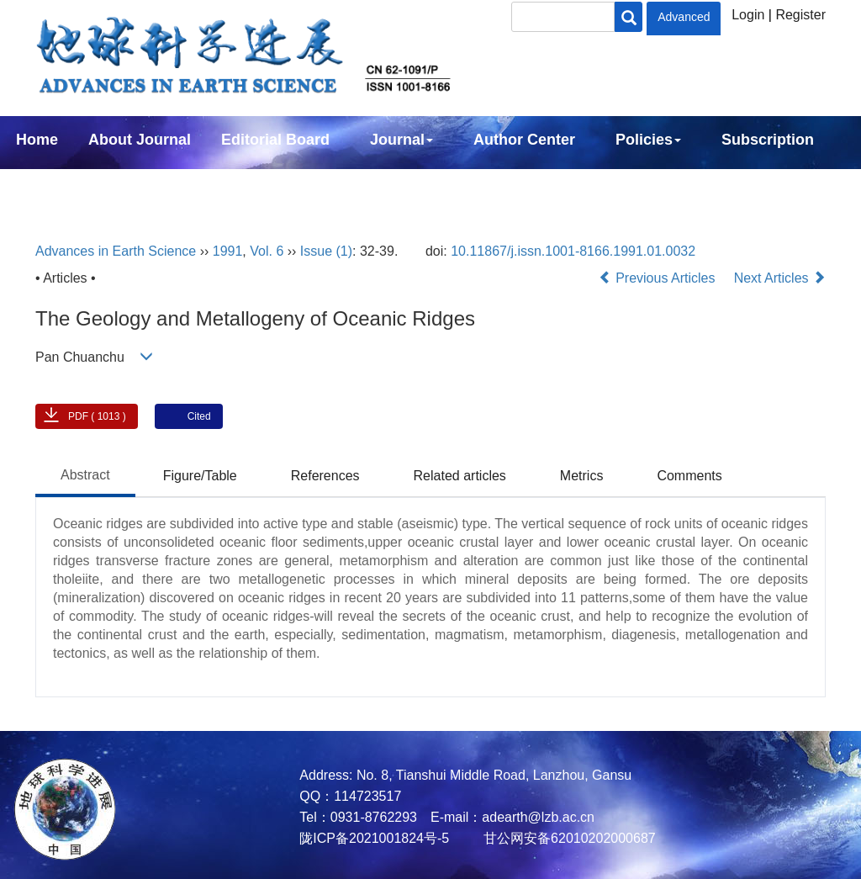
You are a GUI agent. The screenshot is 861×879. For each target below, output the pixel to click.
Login (748, 15)
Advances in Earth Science (115, 251)
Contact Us (56, 185)
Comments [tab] (689, 476)
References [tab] (325, 476)
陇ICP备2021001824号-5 (374, 838)
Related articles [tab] (460, 476)
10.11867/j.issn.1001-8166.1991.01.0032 (573, 251)
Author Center (524, 139)
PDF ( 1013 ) (97, 416)
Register (800, 15)
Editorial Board (275, 139)
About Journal (139, 139)
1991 (228, 251)
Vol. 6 (266, 251)
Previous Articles (659, 278)
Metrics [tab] (582, 476)
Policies (648, 139)
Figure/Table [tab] (200, 476)
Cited (199, 416)
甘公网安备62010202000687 (568, 838)
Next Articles (780, 278)
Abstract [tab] (85, 475)
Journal (401, 139)
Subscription (767, 139)
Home (37, 139)
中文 (141, 185)
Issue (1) (326, 251)
